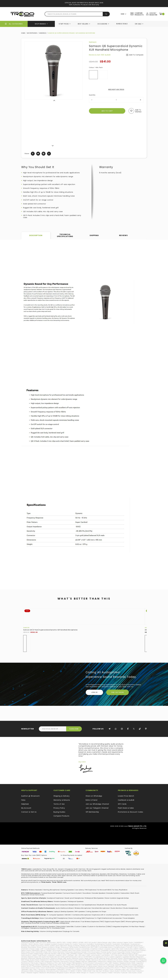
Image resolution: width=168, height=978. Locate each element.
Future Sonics (136, 952)
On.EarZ (119, 960)
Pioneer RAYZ (141, 961)
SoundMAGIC (70, 968)
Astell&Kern (138, 942)
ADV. (64, 942)
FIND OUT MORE (117, 692)
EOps (46, 952)
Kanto (126, 955)
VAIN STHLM (87, 971)
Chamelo (24, 949)
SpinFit (79, 968)
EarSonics (113, 950)
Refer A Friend (91, 800)
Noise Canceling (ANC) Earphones (81, 918)
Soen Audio (128, 966)
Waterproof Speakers (76, 901)
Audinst (61, 944)
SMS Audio (119, 966)
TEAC (35, 969)
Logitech (118, 957)
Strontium (100, 968)
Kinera (24, 957)
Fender (83, 952)
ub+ (127, 969)
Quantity (92, 95)
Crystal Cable (110, 949)
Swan (117, 968)
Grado (30, 953)
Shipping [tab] (94, 235)
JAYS (64, 955)
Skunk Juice (102, 966)
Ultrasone (24, 971)
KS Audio (42, 957)
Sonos (32, 968)
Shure (71, 966)
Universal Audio (53, 971)
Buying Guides (59, 812)
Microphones (32, 33)
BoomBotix (32, 947)
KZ (59, 957)
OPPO (130, 960)
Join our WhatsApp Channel (97, 804)
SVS (112, 968)
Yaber (110, 973)
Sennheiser (37, 966)
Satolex (135, 965)
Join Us (94, 692)
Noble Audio (54, 960)
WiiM (78, 973)
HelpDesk (25, 804)
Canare (129, 947)
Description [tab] (35, 235)
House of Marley (90, 953)
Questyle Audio (125, 963)
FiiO (89, 952)
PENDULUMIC (92, 961)
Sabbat (89, 965)
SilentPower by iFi (81, 966)
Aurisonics (40, 946)
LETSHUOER (87, 957)
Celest (141, 947)
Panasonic (65, 961)
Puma (85, 963)
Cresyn (100, 949)
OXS (42, 961)
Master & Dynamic (43, 958)
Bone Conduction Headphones (66, 905)
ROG (73, 965)
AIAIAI (69, 942)
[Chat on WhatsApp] (163, 961)
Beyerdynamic (109, 946)
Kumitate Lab (52, 957)
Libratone (99, 957)
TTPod (111, 969)
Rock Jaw (61, 965)
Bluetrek (24, 947)
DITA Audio (57, 950)
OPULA (136, 960)
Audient (54, 944)
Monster (114, 958)
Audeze (47, 944)
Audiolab (116, 944)
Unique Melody (40, 971)
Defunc (142, 949)
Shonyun (59, 966)
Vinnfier (123, 971)
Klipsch (30, 957)
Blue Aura (119, 946)
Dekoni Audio (26, 950)
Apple (126, 942)
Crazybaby (85, 949)
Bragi (58, 947)
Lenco (80, 957)
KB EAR (131, 955)
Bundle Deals (121, 24)
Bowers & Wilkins (48, 947)
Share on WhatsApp (94, 796)
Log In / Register (153, 14)
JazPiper (70, 955)
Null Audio (102, 960)
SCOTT (29, 966)
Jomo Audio (95, 955)
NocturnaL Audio (71, 960)
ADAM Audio (51, 942)
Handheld (42, 33)
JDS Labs (81, 955)
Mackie (132, 957)
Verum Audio (114, 971)
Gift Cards (122, 804)
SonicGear (25, 968)
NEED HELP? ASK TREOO (116, 89)
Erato (55, 952)
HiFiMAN (74, 953)
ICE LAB (106, 953)
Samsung (110, 965)
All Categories (16, 24)
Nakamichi (45, 960)
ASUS (30, 944)
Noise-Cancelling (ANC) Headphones (53, 918)
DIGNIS (49, 950)
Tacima (130, 968)
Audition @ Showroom (30, 796)
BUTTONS (94, 947)
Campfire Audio (119, 947)
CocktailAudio (50, 949)
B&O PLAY (63, 946)
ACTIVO (43, 942)
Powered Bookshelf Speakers (51, 893)
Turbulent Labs (119, 969)
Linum (106, 957)
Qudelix (115, 963)
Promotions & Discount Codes (130, 812)
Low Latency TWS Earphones (85, 890)
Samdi (95, 965)
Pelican (84, 961)
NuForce (95, 960)
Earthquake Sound (125, 950)
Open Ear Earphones (46, 905)
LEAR (62, 957)
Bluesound (138, 946)
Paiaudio (56, 961)
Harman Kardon (51, 953)
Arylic (131, 942)
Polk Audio (34, 963)
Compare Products (139, 14)
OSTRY (37, 961)
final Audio (96, 952)
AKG (146, 628)
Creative (94, 949)
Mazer (60, 958)
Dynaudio (85, 950)
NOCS (62, 960)
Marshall (32, 958)
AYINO (52, 946)
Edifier (143, 950)
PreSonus (50, 963)
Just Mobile (105, 955)
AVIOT (47, 946)
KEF (136, 955)
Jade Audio (42, 955)
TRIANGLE (99, 969)
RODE (68, 965)
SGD (122, 14)
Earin (98, 950)
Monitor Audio (105, 958)
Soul (42, 968)
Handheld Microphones (100, 908)
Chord (31, 949)
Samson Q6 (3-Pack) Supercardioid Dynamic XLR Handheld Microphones (50, 630)
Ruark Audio (80, 965)
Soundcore (50, 968)
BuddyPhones (85, 947)
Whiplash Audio (63, 973)
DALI (117, 949)
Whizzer (72, 973)
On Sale (138, 24)
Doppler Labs (66, 950)
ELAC (33, 952)
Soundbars (87, 893)
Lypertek (126, 957)
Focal (114, 952)
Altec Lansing (118, 942)
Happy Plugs (38, 953)
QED (110, 963)
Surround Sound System (72, 893)
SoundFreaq (59, 968)
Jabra (34, 955)
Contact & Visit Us (29, 812)
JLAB (88, 955)
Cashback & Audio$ (126, 800)
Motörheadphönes (131, 958)
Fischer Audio (106, 952)
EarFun (92, 950)
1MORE (32, 942)
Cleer (37, 949)
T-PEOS (122, 968)
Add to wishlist (138, 111)
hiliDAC (80, 953)
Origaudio (143, 960)
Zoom (140, 973)
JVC (112, 955)
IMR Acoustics (127, 953)
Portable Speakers (60, 901)
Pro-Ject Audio (60, 963)
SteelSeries (91, 968)
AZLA (57, 946)
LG (93, 957)
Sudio (107, 968)
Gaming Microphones (51, 890)
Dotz (74, 950)
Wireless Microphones (83, 908)
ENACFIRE (39, 952)
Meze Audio (89, 958)
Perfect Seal (111, 961)
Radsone (24, 965)
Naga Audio (29, 960)
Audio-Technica (79, 944)
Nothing (82, 960)
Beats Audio (85, 946)
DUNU (79, 950)
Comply (59, 949)
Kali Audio (118, 955)
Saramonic (126, 965)
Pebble (78, 961)
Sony (38, 968)
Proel (69, 963)
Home (23, 33)
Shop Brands (40, 24)
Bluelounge (128, 946)
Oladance (111, 960)
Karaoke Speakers (98, 893)
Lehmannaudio (71, 957)
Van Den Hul (96, 971)
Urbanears (63, 971)
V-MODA (72, 971)
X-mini (97, 973)
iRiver (136, 953)
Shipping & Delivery (62, 796)
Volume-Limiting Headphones (51, 931)
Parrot (72, 961)
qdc (106, 963)
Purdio (91, 963)
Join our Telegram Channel (97, 808)
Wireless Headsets (35, 890)
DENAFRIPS (36, 950)
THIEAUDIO (60, 969)
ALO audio (92, 942)
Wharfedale (51, 973)
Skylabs (111, 966)
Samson (92, 42)
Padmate (48, 961)
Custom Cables (81, 926)
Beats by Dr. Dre (97, 946)
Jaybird (58, 955)
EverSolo (77, 952)
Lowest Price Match (126, 796)
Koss (36, 957)
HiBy (68, 953)
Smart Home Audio (37, 895)
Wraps (83, 973)
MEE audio (67, 958)
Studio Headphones (130, 908)
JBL (76, 955)
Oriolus (24, 961)
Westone (42, 973)
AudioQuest (125, 944)
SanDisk (118, 965)
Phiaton (120, 961)
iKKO (119, 953)
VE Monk (106, 971)
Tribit (105, 969)
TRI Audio (91, 969)
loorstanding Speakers (46, 926)
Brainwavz (65, 947)
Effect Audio (25, 952)
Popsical (43, 963)
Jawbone (51, 955)
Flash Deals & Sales (126, 808)
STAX (84, 968)
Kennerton (142, 955)
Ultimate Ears (135, 969)
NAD (22, 960)
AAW (37, 942)
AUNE (33, 946)
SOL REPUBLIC (139, 966)
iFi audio (113, 953)
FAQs (23, 800)
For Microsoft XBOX (104, 890)
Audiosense (135, 944)
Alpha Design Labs (104, 942)
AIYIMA (81, 942)
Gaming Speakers (67, 890)
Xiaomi (104, 973)
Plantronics (25, 963)
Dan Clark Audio (126, 949)
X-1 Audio (90, 973)
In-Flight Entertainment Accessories (108, 918)
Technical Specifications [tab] (65, 235)
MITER (96, 958)
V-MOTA (79, 971)
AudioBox (90, 944)
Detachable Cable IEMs (65, 926)
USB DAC (68, 915)
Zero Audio (133, 973)
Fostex (128, 952)
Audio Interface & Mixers (65, 908)
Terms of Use (59, 804)
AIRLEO (75, 942)
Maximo (54, 958)
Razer (38, 965)
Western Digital (32, 973)
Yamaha (117, 973)
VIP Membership (92, 812)
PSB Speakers (77, 963)
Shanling (45, 966)
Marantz (24, 958)
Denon (43, 950)
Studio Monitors (116, 908)
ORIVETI (31, 961)
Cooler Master (69, 949)
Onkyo (125, 960)
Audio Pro (68, 944)
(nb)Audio (25, 942)
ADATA (59, 942)
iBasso (99, 953)
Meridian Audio (78, 958)
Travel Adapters (129, 918)
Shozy (66, 966)
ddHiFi (136, 949)
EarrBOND (105, 950)
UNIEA (32, 971)
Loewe (111, 957)
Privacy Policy (59, 808)
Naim (37, 960)
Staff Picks (64, 24)
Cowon (77, 949)
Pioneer (132, 961)
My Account (26, 808)
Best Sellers (83, 24)
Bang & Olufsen (74, 946)
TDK (30, 969)
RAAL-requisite (137, 963)
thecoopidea (51, 969)
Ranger (32, 965)
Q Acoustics (99, 963)
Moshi (120, 958)
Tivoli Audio (76, 969)
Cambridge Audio (105, 947)
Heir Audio (61, 953)
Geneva (24, 953)
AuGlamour (25, 946)
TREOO (84, 969)
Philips (126, 961)
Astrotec (24, 944)
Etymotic (61, 952)
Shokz (52, 966)
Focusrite (120, 952)
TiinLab (68, 969)
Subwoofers (125, 893)
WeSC (23, 973)
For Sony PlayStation (119, 890)
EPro (50, 952)
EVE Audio (69, 952)
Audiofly (109, 944)
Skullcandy (93, 966)
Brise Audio (74, 947)
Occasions (102, 24)
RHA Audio (53, 965)
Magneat (139, 957)
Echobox (136, 950)
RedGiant (44, 965)
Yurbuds (124, 973)
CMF (41, 949)
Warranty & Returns (62, 800)
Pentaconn (102, 961)
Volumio (140, 971)
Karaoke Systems (113, 893)
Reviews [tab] (123, 235)
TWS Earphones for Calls (129, 915)
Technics (41, 969)
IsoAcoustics (26, 955)
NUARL (88, 960)
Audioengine (99, 944)
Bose (39, 947)
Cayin (135, 947)
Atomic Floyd (38, 944)
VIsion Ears (131, 971)
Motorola (142, 958)
